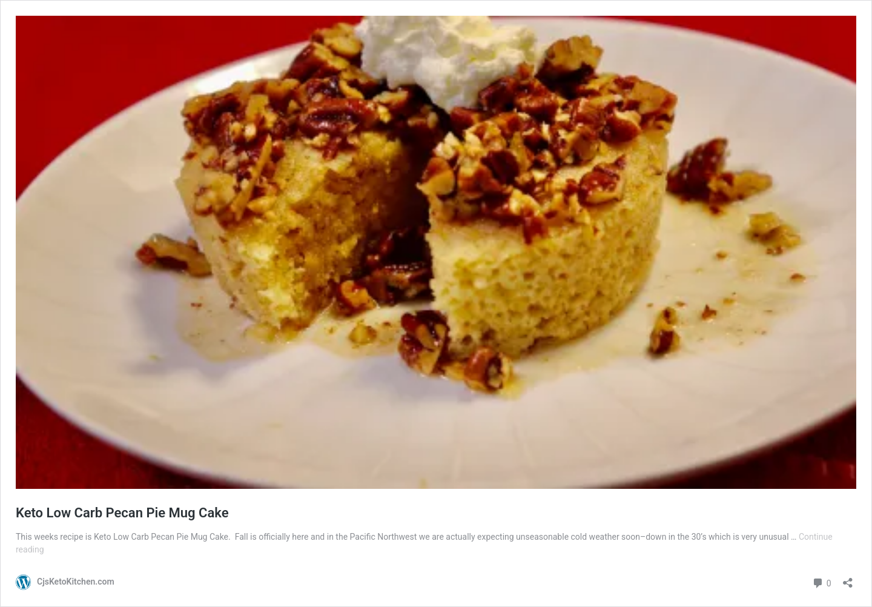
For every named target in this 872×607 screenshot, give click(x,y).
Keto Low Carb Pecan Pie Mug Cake (122, 512)
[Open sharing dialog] (847, 578)
